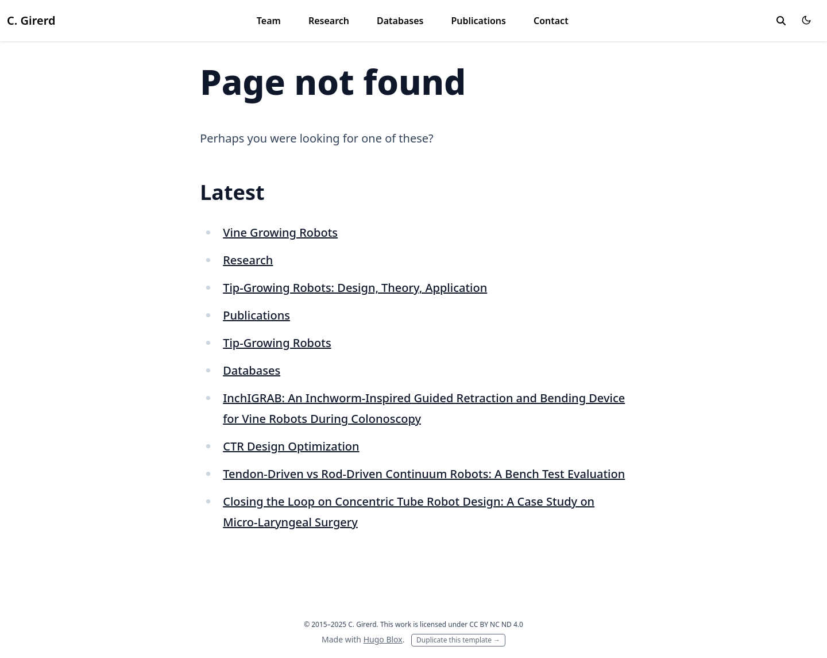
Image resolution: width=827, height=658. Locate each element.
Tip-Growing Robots (277, 343)
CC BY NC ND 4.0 (496, 624)
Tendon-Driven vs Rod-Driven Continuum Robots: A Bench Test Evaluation (424, 474)
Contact (551, 20)
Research (328, 20)
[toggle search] (781, 20)
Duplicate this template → (458, 640)
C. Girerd (31, 20)
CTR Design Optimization (291, 446)
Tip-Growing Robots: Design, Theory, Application (355, 287)
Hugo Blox (383, 639)
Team (269, 20)
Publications (478, 20)
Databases (400, 20)
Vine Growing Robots (280, 232)
